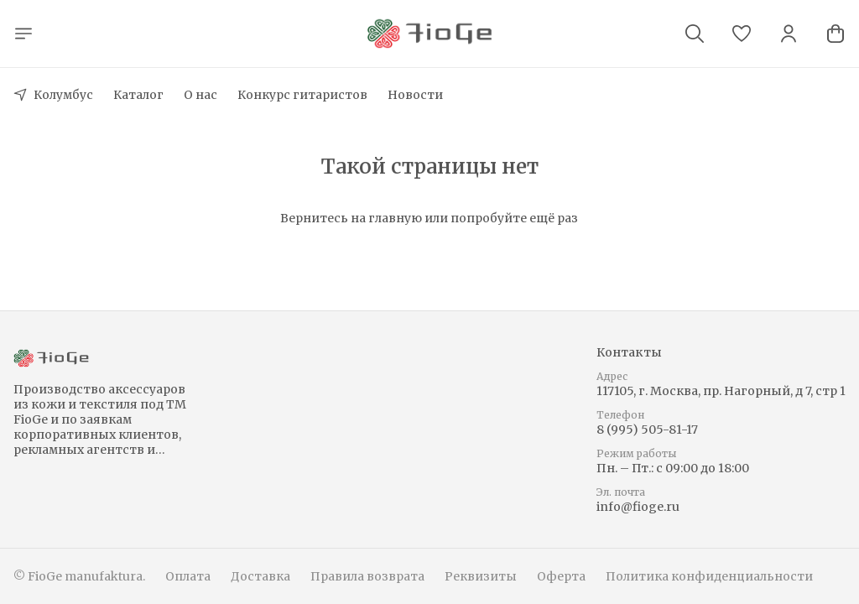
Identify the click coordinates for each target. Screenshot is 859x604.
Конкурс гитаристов (302, 94)
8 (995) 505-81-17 (647, 429)
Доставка (260, 576)
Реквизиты (481, 576)
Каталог (138, 94)
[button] (741, 33)
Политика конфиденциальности (709, 576)
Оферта (561, 576)
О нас (200, 94)
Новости (415, 94)
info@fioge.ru (637, 506)
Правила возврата (367, 576)
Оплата (188, 576)
